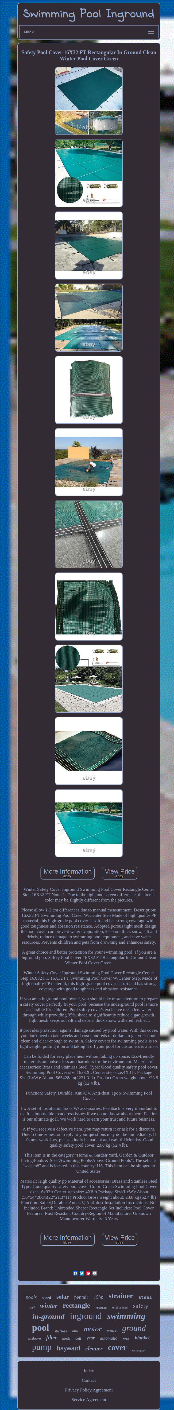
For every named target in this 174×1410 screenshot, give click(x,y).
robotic (101, 1308)
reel (32, 1307)
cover (117, 1347)
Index (89, 1370)
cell (78, 1338)
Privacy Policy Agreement (89, 1390)
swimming (126, 1316)
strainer (121, 1296)
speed (46, 1298)
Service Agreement (89, 1399)
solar (62, 1296)
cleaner (94, 1348)
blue (75, 1331)
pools (31, 1297)
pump (42, 1347)
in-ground (48, 1316)
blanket (142, 1337)
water (112, 1330)
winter (48, 1305)
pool (40, 1327)
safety (140, 1305)
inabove (34, 1338)
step (125, 1339)
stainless (61, 1331)
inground (86, 1316)
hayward (68, 1348)
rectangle (76, 1305)
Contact (89, 1380)
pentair (81, 1297)
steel (145, 1297)
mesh (66, 1338)
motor (93, 1329)
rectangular (139, 1350)
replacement (120, 1307)
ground (134, 1328)
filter (51, 1337)
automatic (108, 1338)
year (91, 1337)
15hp (98, 1297)
